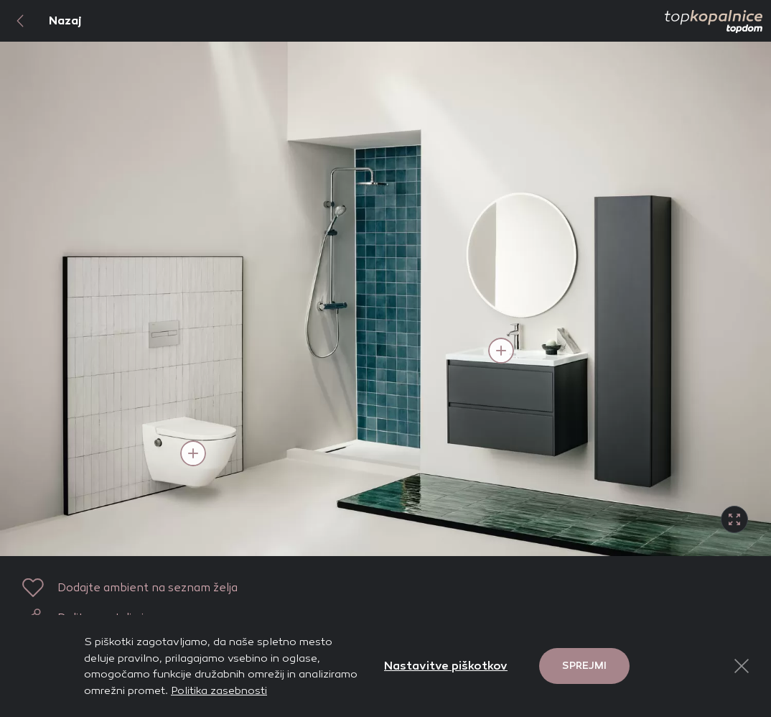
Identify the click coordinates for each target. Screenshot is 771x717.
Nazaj (41, 21)
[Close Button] (742, 666)
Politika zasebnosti (219, 690)
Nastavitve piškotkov (446, 665)
